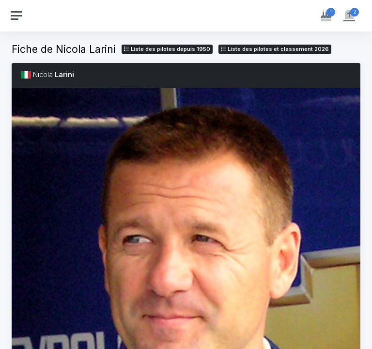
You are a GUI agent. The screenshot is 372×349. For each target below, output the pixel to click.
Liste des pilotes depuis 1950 (167, 49)
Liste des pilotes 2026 (275, 49)
